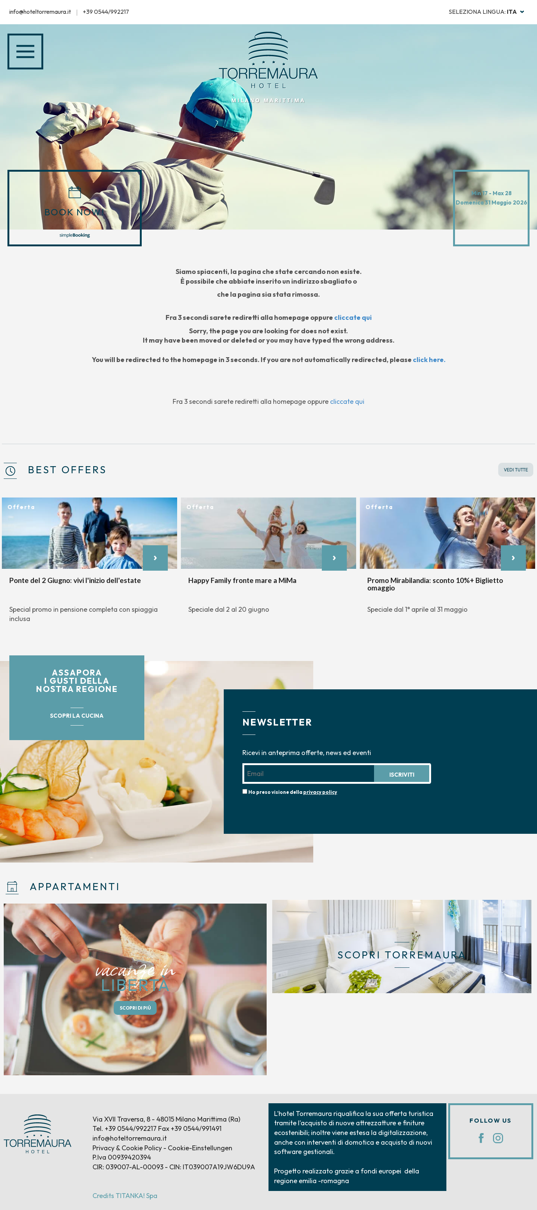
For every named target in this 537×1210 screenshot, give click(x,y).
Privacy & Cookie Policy (127, 1148)
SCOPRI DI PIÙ (135, 1008)
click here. (429, 359)
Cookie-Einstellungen (200, 1148)
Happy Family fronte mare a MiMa (242, 580)
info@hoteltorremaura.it (40, 11)
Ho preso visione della (292, 792)
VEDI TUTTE (516, 470)
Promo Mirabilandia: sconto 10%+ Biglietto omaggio (435, 584)
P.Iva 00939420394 (121, 1157)
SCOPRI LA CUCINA (77, 715)
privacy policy (320, 792)
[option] (89, 564)
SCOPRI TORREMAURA (402, 955)
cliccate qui (353, 317)
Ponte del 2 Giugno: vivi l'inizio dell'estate (75, 580)
